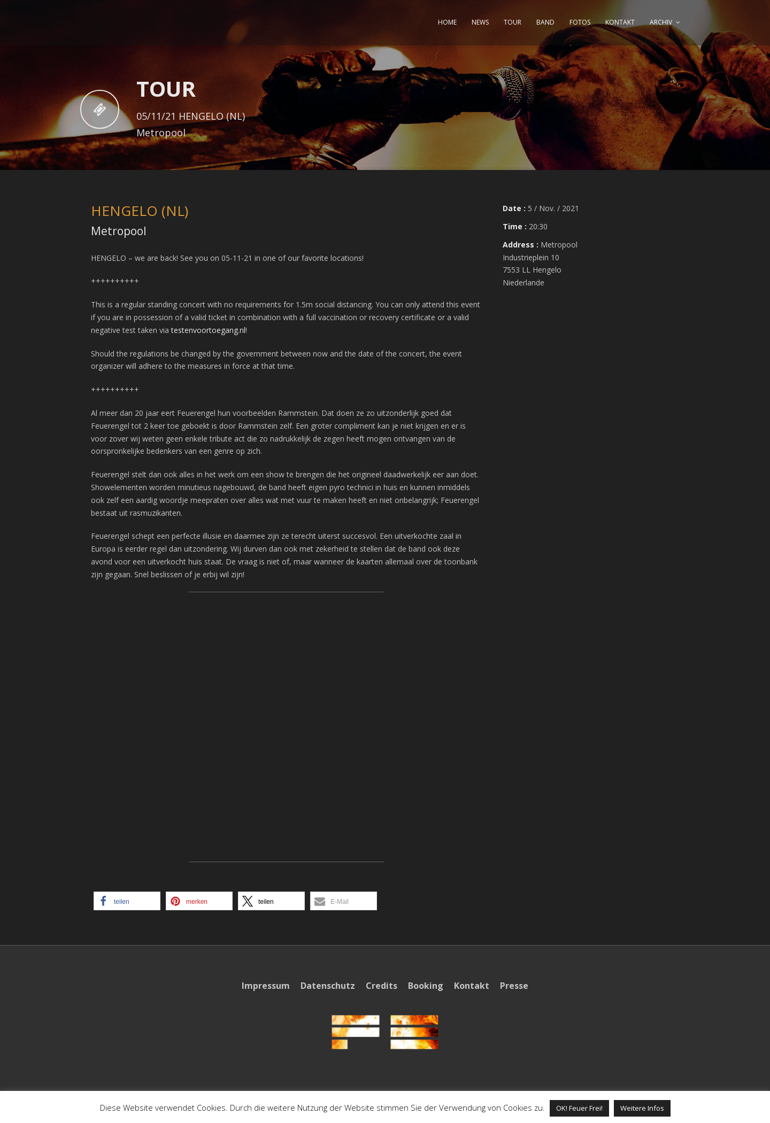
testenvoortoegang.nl (208, 330)
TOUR (512, 22)
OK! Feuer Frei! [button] (579, 1108)
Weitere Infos (642, 1108)
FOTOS (579, 22)
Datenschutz (328, 986)
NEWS (480, 22)
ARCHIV (661, 22)
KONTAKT (620, 22)
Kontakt (471, 986)
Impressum (266, 986)
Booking (425, 986)
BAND (545, 22)
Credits (381, 986)
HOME (447, 22)
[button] (127, 901)
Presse (514, 986)
